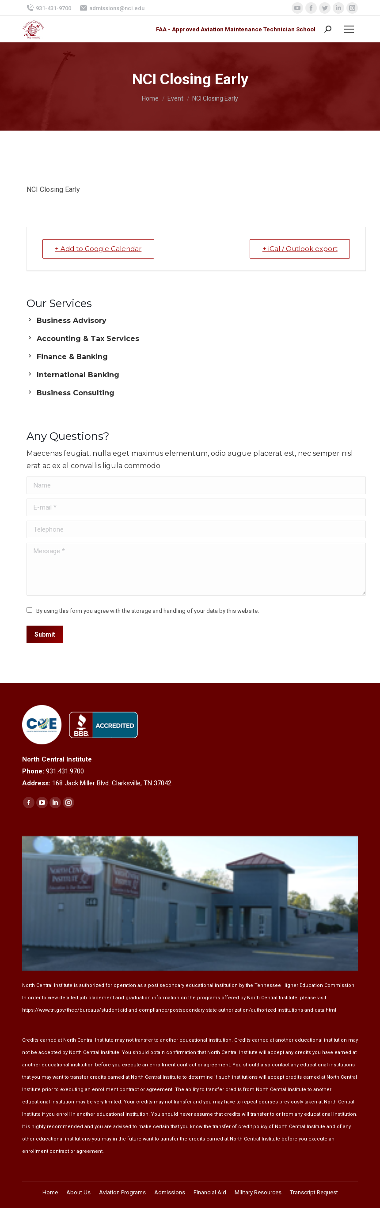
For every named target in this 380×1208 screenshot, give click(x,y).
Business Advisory (71, 320)
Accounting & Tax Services (88, 338)
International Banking (78, 375)
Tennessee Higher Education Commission (304, 985)
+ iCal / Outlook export (299, 248)
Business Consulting (75, 393)
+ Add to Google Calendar (98, 248)
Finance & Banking (72, 357)
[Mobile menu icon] (349, 29)
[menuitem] (50, 1192)
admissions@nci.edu (112, 7)
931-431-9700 (49, 7)
